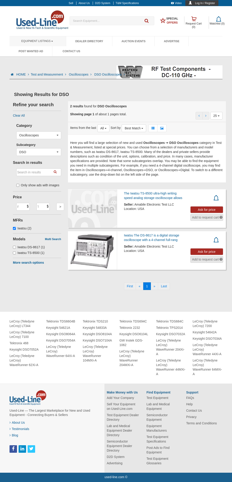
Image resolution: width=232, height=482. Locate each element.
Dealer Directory (89, 41)
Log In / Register (205, 3)
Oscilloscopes (80, 74)
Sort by (116, 128)
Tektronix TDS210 (95, 321)
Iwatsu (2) (22, 228)
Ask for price (206, 209)
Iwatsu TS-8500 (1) (28, 253)
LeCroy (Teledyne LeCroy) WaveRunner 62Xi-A (24, 360)
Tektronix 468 (19, 343)
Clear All (19, 115)
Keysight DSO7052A (24, 349)
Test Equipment (157, 398)
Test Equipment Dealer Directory (123, 417)
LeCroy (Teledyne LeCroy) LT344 (22, 324)
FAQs (190, 398)
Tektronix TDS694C (133, 321)
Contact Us (71, 51)
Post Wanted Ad (31, 51)
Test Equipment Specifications (157, 439)
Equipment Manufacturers (156, 428)
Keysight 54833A (95, 328)
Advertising (114, 463)
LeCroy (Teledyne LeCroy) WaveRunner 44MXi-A (170, 367)
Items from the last (83, 128)
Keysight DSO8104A (97, 334)
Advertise (171, 41)
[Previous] (139, 286)
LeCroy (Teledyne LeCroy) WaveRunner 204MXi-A (131, 358)
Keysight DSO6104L (133, 334)
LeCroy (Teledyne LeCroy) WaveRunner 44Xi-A (207, 349)
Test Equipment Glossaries (157, 461)
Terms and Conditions (201, 423)
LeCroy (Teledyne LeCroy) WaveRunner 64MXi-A (207, 367)
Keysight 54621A (58, 328)
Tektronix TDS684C (170, 321)
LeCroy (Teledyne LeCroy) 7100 (22, 334)
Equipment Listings (37, 41)
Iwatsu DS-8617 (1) (29, 247)
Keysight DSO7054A (60, 340)
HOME (22, 74)
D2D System (116, 457)
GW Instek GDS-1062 (131, 343)
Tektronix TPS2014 (169, 328)
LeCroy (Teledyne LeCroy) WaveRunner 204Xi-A (170, 347)
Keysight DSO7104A (97, 340)
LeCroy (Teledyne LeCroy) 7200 (205, 324)
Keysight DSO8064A (60, 334)
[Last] (164, 286)
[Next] (154, 286)
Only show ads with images (37, 185)
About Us (17, 422)
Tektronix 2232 (129, 328)
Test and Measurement (49, 74)
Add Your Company (120, 398)
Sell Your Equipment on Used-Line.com (121, 406)
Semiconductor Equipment (156, 417)
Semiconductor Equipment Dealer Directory (119, 446)
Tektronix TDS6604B (60, 321)
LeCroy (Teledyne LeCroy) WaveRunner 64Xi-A (60, 351)
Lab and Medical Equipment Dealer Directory (119, 430)
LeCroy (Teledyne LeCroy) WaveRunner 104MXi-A (95, 353)
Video (176, 3)
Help (189, 404)
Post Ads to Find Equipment (157, 450)
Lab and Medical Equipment (158, 406)
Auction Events (133, 41)
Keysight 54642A (205, 332)
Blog (14, 435)
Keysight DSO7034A (207, 338)
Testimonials (19, 429)
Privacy (191, 417)
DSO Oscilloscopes (109, 74)
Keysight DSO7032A (170, 334)
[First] (130, 286)
